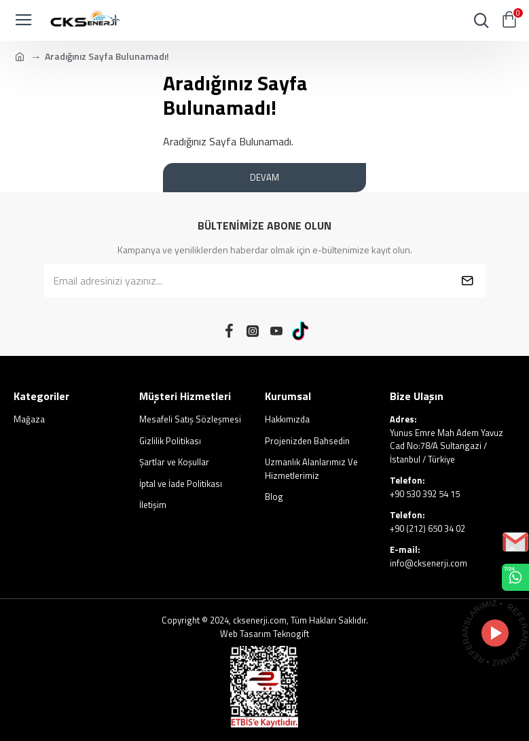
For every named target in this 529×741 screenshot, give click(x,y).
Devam (264, 177)
